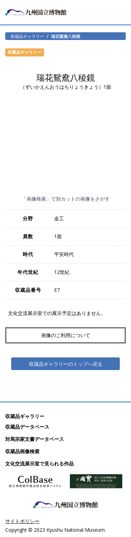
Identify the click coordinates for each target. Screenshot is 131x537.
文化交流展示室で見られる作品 (39, 463)
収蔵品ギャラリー (27, 36)
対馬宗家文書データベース (34, 439)
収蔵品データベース (27, 426)
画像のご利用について (65, 335)
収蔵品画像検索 (22, 451)
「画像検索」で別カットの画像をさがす (66, 198)
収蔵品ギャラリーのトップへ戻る (65, 364)
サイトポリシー (22, 521)
